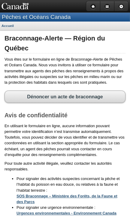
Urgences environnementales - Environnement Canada (63, 195)
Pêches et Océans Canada (36, 17)
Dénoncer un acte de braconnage (65, 78)
